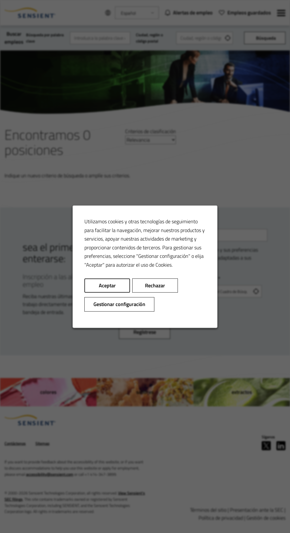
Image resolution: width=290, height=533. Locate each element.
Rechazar (155, 285)
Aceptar (107, 285)
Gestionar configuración (119, 304)
